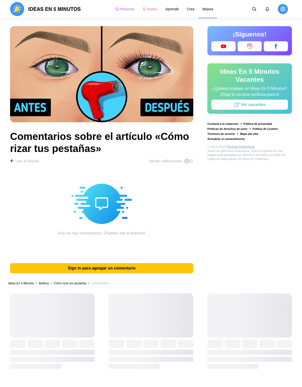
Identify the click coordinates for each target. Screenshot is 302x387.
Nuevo (149, 9)
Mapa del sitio (249, 133)
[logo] (45, 9)
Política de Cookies (265, 128)
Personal (124, 9)
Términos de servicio (221, 133)
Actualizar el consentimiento (226, 138)
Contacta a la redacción (223, 123)
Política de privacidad (258, 123)
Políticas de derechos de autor (227, 128)
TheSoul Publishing (240, 147)
